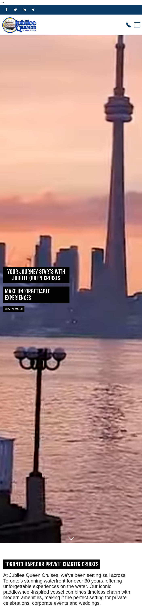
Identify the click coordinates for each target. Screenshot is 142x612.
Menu (137, 22)
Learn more (14, 309)
